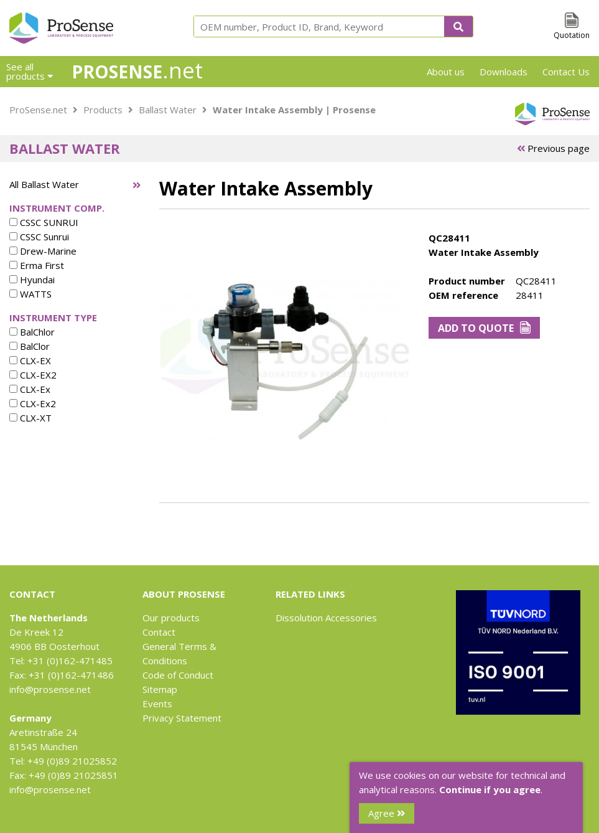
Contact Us (566, 71)
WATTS (30, 294)
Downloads (503, 71)
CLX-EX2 (33, 375)
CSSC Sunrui (39, 236)
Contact (158, 632)
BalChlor (32, 332)
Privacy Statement (181, 718)
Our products (171, 617)
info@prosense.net (50, 689)
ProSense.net (38, 109)
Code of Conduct (177, 675)
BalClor (29, 346)
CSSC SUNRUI (43, 222)
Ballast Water (168, 109)
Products (103, 109)
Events (157, 703)
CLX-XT (30, 418)
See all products (29, 71)
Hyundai (32, 279)
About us (446, 71)
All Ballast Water (44, 184)
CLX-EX (30, 360)
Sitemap (159, 689)
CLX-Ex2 (32, 403)
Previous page (553, 148)
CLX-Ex (29, 389)
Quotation (572, 35)
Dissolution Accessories (326, 617)
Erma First (36, 265)
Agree (386, 813)
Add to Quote (484, 328)
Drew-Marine (43, 251)
